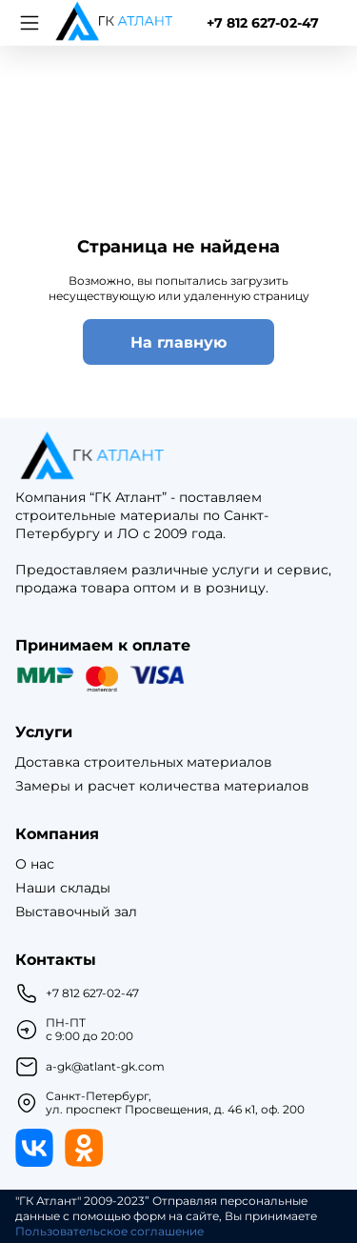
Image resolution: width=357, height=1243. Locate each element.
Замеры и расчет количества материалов (162, 786)
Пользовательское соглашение (109, 1231)
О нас (34, 864)
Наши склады (62, 888)
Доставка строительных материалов (143, 762)
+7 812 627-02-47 (263, 22)
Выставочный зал (76, 912)
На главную (178, 342)
